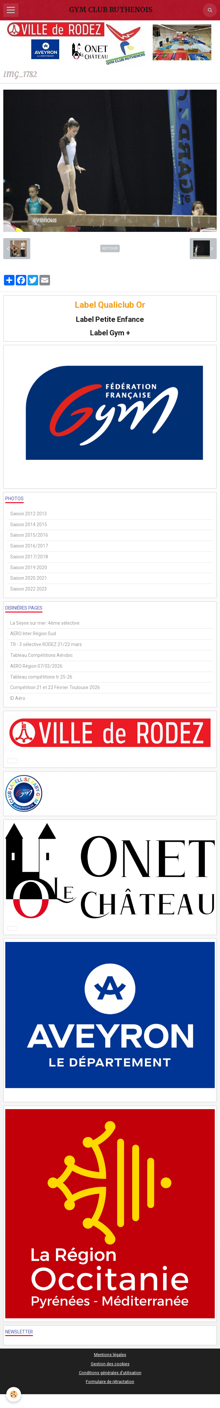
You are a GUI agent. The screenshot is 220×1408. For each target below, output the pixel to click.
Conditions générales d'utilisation (110, 1372)
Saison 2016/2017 (29, 545)
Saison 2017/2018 (29, 556)
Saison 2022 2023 (28, 589)
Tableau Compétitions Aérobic (41, 655)
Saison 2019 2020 (28, 567)
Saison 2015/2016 (29, 535)
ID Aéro (17, 698)
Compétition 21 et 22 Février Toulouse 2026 (55, 687)
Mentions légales (110, 1354)
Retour (110, 248)
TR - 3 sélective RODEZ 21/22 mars (46, 644)
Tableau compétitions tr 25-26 (41, 677)
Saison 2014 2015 (28, 524)
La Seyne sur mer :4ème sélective (45, 623)
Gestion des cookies (110, 1363)
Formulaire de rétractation (110, 1381)
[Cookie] (14, 1394)
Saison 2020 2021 (28, 578)
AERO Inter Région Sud (33, 633)
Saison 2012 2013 (28, 513)
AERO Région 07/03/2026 (36, 666)
